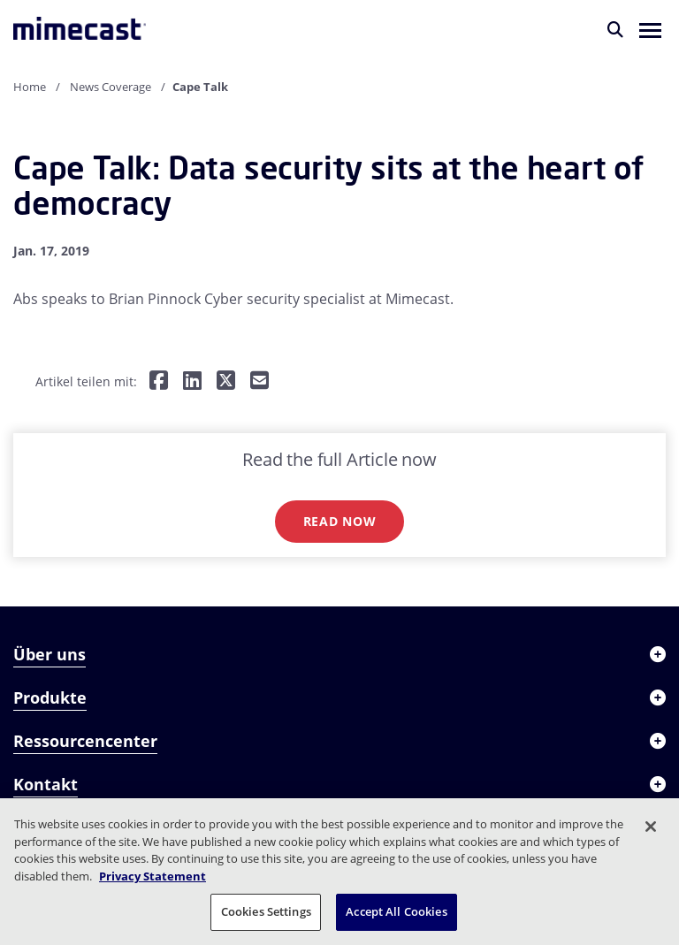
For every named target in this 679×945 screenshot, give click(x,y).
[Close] (650, 826)
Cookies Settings (266, 911)
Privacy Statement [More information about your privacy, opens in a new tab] (152, 876)
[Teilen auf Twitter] (226, 381)
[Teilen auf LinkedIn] (192, 381)
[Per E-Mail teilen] (259, 381)
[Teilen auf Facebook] (158, 381)
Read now (340, 521)
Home (29, 87)
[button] (650, 29)
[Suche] (615, 29)
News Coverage (110, 87)
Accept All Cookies (396, 911)
